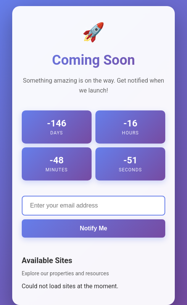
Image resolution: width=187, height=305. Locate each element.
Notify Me (93, 228)
